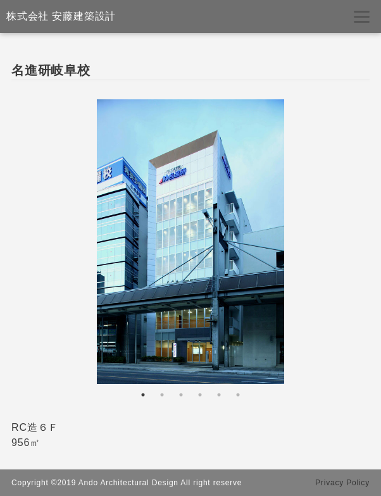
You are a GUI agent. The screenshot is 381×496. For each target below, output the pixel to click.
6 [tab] (238, 394)
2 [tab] (162, 394)
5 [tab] (219, 394)
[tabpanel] (190, 241)
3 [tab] (181, 394)
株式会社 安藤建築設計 (61, 16)
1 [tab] (143, 394)
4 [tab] (200, 394)
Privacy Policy (342, 482)
